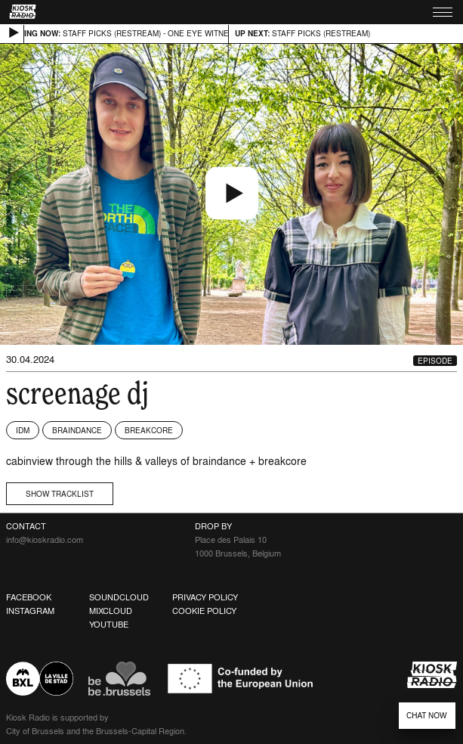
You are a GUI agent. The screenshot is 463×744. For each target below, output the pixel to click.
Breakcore (149, 430)
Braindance (77, 430)
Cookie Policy (204, 611)
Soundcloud (119, 597)
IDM (22, 430)
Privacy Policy (205, 597)
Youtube (108, 624)
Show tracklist (60, 493)
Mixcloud (110, 611)
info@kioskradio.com (44, 540)
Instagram (30, 611)
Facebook (28, 597)
